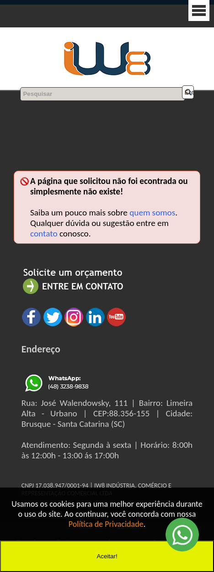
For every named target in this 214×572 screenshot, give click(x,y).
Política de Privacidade (106, 524)
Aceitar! (106, 556)
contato (44, 233)
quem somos (152, 212)
